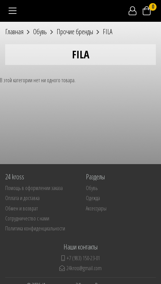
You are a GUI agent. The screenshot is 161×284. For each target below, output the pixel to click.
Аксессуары (96, 208)
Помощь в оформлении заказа (34, 188)
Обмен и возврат (21, 208)
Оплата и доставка (22, 198)
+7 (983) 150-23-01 (80, 258)
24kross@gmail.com (80, 268)
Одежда (93, 198)
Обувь (92, 188)
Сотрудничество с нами (27, 218)
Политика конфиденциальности (35, 228)
